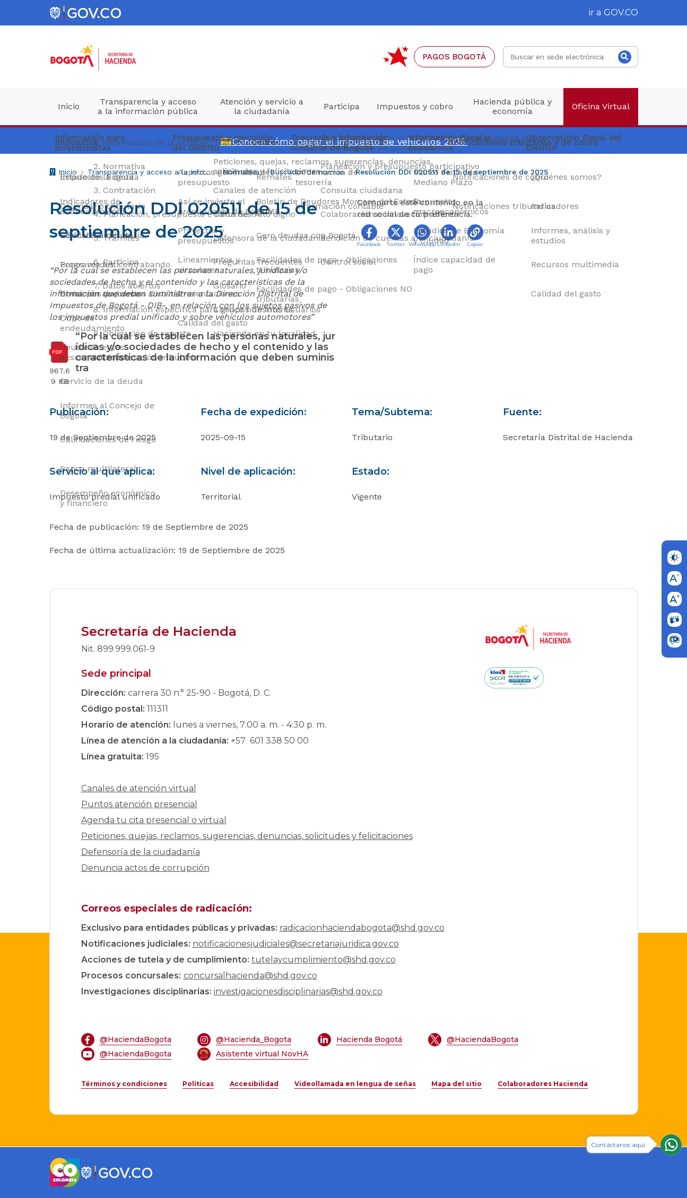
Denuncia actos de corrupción (145, 868)
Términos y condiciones (124, 1084)
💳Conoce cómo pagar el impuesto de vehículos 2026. (343, 141)
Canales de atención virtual (138, 788)
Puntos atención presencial (139, 804)
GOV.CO (621, 12)
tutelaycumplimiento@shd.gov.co (323, 960)
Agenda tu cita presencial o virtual (154, 820)
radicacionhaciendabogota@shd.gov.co (362, 928)
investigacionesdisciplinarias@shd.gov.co (298, 991)
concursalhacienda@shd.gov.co (250, 975)
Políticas (198, 1084)
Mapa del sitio (456, 1084)
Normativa (241, 172)
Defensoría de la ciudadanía (140, 852)
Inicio (63, 173)
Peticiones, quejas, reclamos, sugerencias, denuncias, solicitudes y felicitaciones (247, 836)
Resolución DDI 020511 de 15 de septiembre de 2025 (451, 172)
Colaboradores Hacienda (543, 1084)
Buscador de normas (307, 172)
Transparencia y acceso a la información (150, 172)
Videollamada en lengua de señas (355, 1084)
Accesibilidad (254, 1084)
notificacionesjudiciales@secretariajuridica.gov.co (296, 944)
